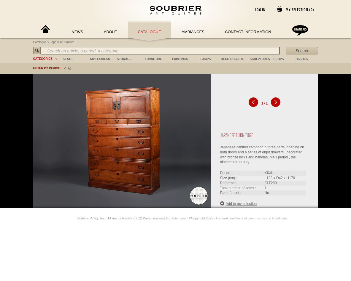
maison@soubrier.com (169, 218)
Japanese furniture (62, 42)
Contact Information (248, 32)
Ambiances (193, 32)
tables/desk (100, 59)
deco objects (232, 59)
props (279, 59)
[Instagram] (73, 218)
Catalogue (149, 32)
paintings (180, 59)
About (110, 32)
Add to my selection (238, 203)
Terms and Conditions (272, 218)
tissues (301, 59)
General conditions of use (234, 218)
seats (68, 59)
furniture (153, 59)
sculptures (260, 59)
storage (124, 59)
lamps (205, 59)
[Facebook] (66, 218)
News (77, 32)
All (69, 68)
